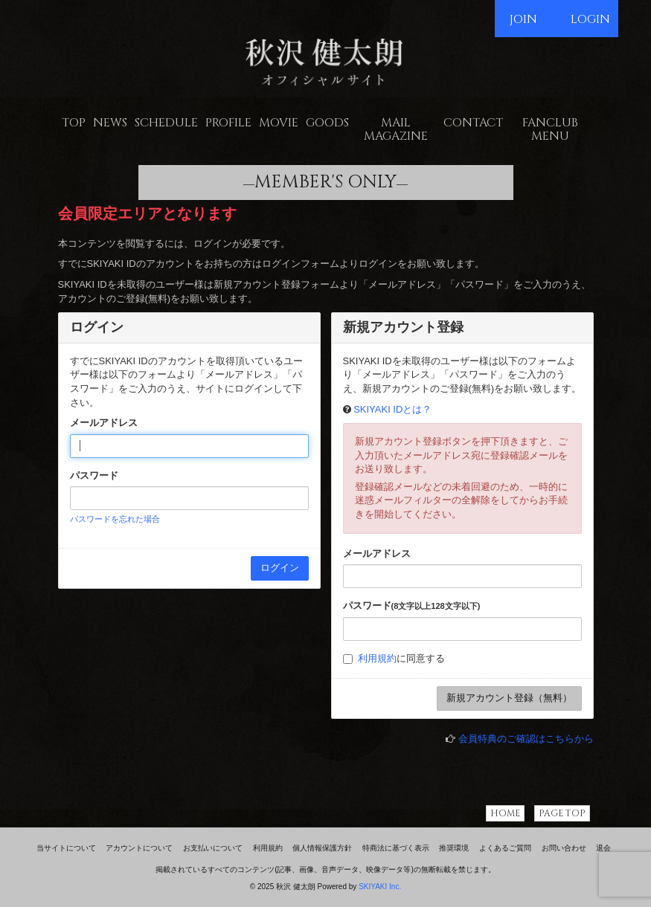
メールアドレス (104, 422)
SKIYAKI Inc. (380, 886)
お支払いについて (213, 848)
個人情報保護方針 (322, 848)
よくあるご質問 (505, 848)
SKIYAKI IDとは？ (392, 409)
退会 (603, 848)
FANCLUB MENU (550, 130)
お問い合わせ (564, 848)
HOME (505, 813)
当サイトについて (66, 848)
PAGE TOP (562, 813)
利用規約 (377, 658)
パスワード (94, 475)
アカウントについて (139, 848)
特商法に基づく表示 (395, 848)
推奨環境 (454, 848)
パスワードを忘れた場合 (115, 518)
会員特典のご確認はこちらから (526, 738)
